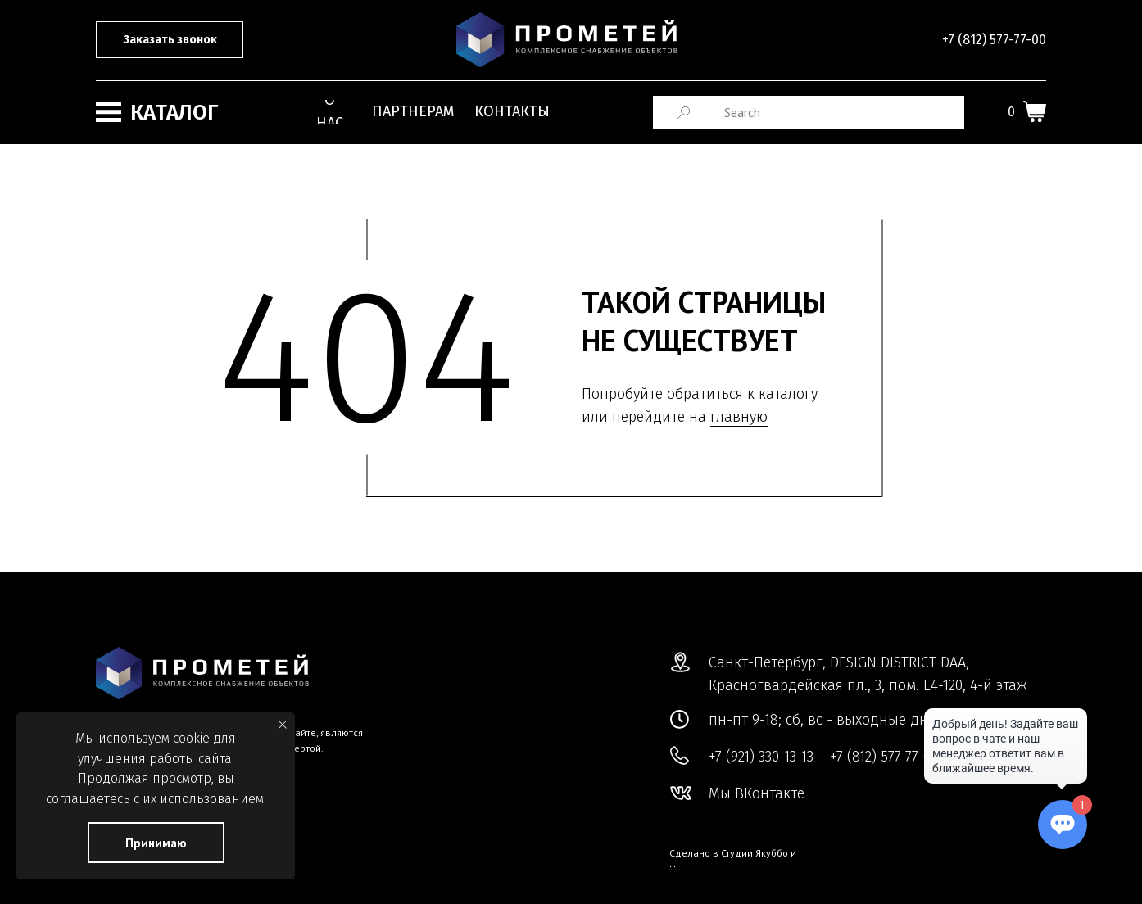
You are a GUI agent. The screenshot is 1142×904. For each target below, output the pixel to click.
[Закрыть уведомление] (282, 724)
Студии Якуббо (754, 853)
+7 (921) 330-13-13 (761, 757)
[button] (169, 39)
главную (739, 417)
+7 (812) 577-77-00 (994, 39)
